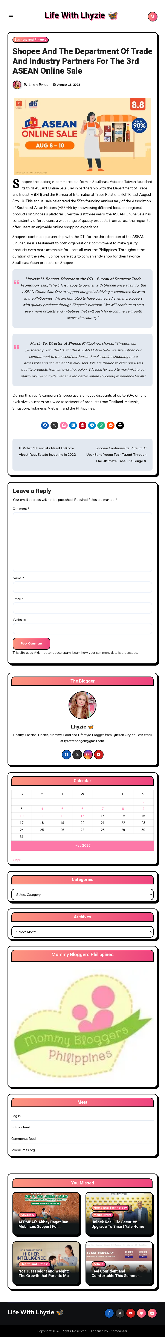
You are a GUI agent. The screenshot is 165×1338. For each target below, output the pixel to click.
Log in (16, 1116)
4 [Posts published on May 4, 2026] (42, 809)
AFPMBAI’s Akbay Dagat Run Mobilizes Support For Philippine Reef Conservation (44, 1227)
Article (98, 1265)
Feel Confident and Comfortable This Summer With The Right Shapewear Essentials (115, 1279)
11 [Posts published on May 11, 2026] (42, 816)
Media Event (102, 1215)
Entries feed (20, 1128)
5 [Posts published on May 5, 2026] (62, 809)
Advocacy (27, 1215)
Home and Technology (110, 1208)
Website (19, 620)
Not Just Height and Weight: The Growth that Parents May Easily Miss (44, 1276)
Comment (21, 509)
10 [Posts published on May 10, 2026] (22, 816)
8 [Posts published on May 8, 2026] (123, 809)
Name (18, 578)
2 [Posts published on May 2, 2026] (143, 802)
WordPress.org (23, 1150)
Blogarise (96, 1331)
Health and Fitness (34, 1265)
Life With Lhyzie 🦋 (81, 15)
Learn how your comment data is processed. (105, 653)
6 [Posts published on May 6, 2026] (82, 809)
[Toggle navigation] (11, 17)
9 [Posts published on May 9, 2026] (143, 809)
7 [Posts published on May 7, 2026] (103, 809)
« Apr (16, 860)
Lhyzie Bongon (39, 85)
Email (18, 599)
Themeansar (118, 1331)
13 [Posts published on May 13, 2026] (82, 816)
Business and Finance (30, 40)
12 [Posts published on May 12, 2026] (62, 816)
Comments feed (23, 1139)
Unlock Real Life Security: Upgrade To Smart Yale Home (118, 1225)
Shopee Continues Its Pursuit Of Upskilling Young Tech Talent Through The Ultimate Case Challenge (116, 455)
